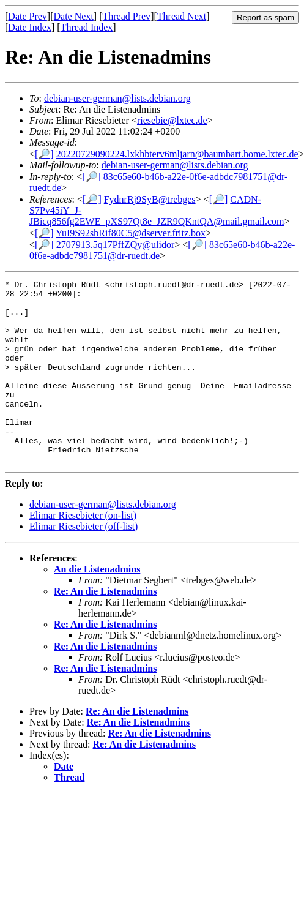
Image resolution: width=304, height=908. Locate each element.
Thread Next (181, 16)
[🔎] (44, 154)
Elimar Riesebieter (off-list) (83, 563)
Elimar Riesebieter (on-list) (82, 552)
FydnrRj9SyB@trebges (150, 199)
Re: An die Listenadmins (105, 628)
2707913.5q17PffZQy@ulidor (115, 244)
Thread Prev (126, 16)
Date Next (74, 16)
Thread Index (87, 27)
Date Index (29, 27)
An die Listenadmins (97, 606)
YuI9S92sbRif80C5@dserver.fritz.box (131, 233)
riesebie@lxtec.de (172, 120)
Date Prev (27, 16)
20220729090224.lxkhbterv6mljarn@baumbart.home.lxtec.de (177, 154)
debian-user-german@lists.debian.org (117, 98)
